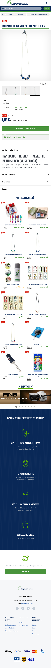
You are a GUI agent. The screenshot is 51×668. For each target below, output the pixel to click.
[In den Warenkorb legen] (25, 128)
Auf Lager (21, 107)
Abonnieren (25, 571)
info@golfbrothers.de (27, 603)
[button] (16, 407)
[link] (25, 502)
